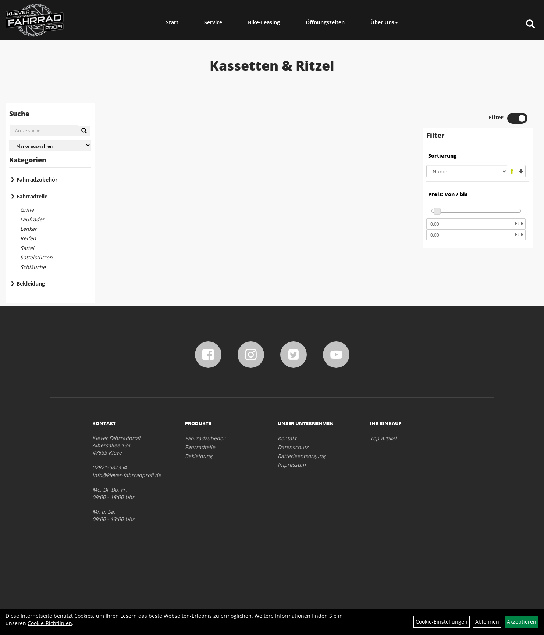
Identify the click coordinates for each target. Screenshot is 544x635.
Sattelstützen (36, 257)
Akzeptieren (521, 621)
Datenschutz (293, 447)
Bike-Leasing (264, 22)
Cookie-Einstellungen (441, 621)
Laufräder (32, 219)
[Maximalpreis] (469, 234)
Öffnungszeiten (325, 22)
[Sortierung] (466, 171)
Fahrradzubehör (37, 179)
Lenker (28, 228)
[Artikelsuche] (530, 24)
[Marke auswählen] (50, 145)
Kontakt (287, 438)
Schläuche (33, 266)
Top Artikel (383, 438)
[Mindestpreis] (469, 223)
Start (172, 22)
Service (213, 22)
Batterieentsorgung (302, 455)
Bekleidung (31, 283)
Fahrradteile (32, 196)
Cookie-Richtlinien (50, 623)
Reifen (28, 238)
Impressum (292, 464)
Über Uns (384, 22)
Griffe (27, 209)
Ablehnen (487, 621)
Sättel (27, 247)
